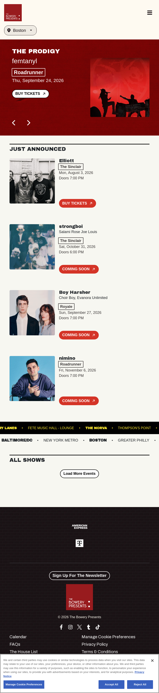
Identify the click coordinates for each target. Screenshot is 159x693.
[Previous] (14, 122)
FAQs (15, 644)
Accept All (111, 684)
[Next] (28, 122)
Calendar (18, 637)
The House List (24, 651)
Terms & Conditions (100, 651)
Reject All (140, 684)
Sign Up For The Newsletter (79, 575)
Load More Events (79, 474)
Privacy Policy (95, 644)
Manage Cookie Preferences (108, 637)
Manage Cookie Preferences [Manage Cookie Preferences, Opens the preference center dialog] (24, 684)
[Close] (152, 660)
